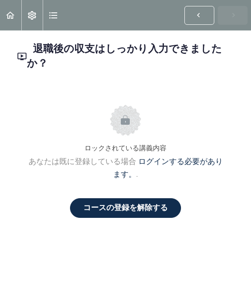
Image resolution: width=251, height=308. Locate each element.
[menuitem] (32, 15)
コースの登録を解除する (125, 208)
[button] (10, 15)
